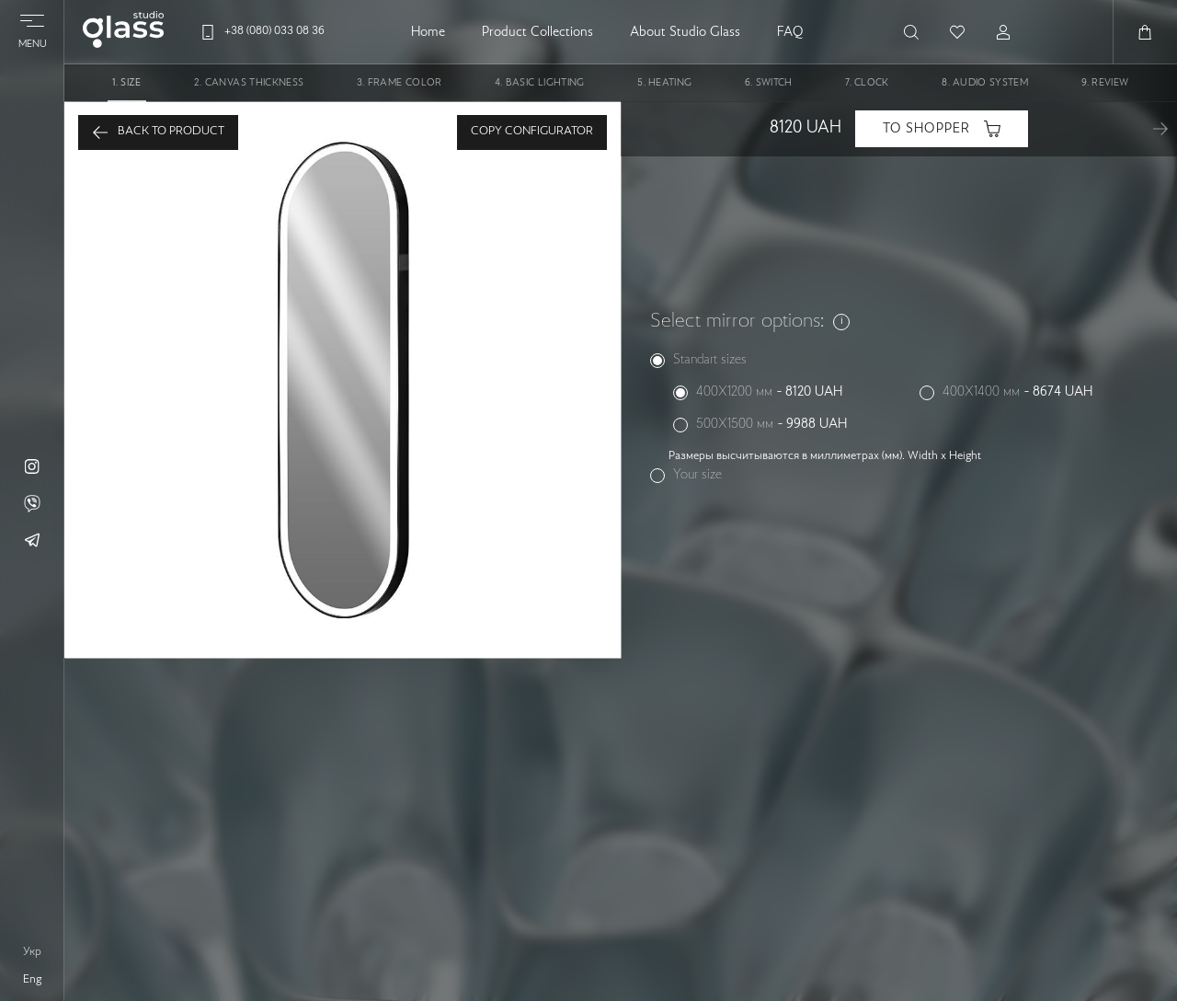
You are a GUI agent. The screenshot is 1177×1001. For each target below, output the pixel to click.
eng (32, 979)
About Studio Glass (685, 32)
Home (428, 32)
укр (32, 952)
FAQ (790, 32)
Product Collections (537, 32)
